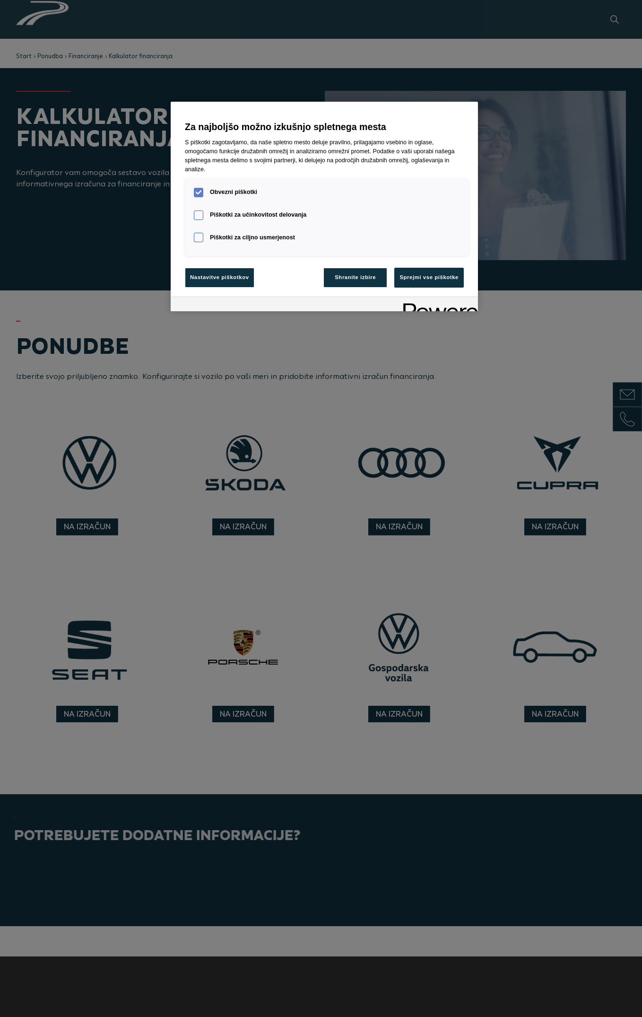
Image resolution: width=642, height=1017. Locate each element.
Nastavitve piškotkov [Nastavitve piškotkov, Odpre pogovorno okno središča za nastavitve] (219, 277)
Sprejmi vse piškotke (429, 277)
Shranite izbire (355, 277)
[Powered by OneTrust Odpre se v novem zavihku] (437, 305)
